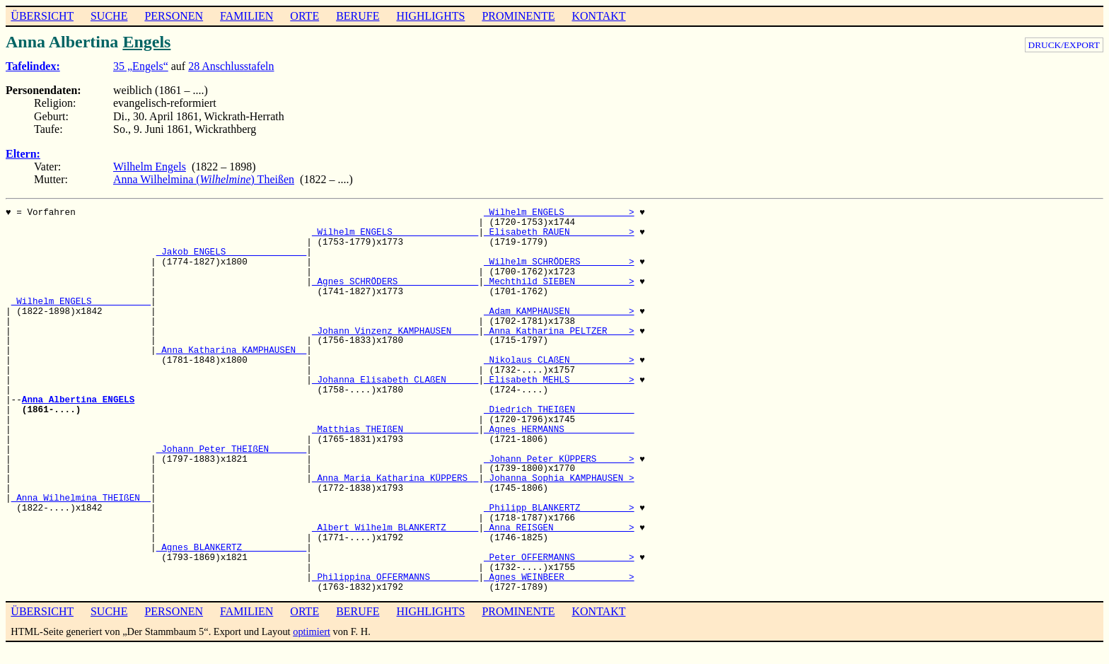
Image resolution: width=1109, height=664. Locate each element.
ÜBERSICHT (42, 16)
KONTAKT (598, 16)
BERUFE (357, 16)
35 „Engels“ (140, 66)
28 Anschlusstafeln (231, 66)
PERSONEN (173, 16)
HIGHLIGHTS (431, 16)
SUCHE (109, 16)
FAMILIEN (246, 16)
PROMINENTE (518, 16)
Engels (146, 42)
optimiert (311, 631)
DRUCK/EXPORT (1064, 45)
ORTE (304, 16)
